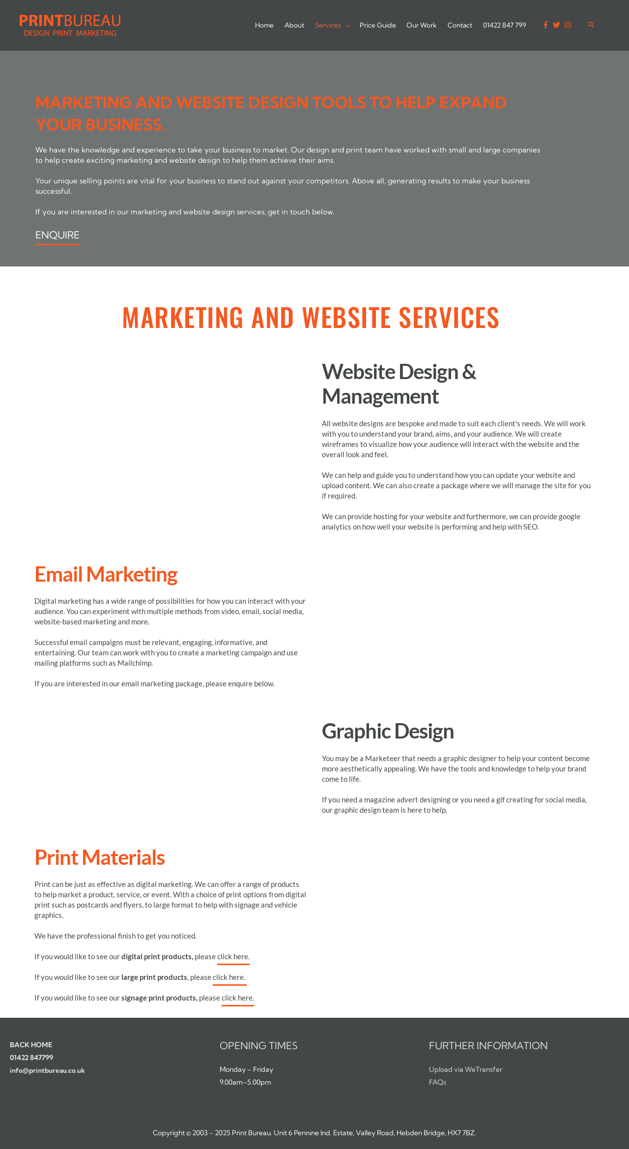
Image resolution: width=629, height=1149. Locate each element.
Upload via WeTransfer (465, 1069)
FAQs (437, 1082)
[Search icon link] (591, 23)
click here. (233, 956)
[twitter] (557, 25)
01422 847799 (31, 1057)
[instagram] (568, 25)
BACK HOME (31, 1044)
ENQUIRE (57, 235)
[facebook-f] (546, 25)
